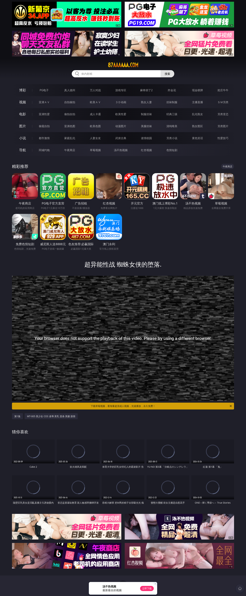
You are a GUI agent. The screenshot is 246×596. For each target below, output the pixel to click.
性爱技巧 (222, 138)
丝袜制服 (171, 102)
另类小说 (171, 138)
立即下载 (147, 588)
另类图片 (222, 126)
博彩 (22, 90)
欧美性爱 (120, 114)
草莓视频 (95, 150)
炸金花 (172, 90)
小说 (22, 138)
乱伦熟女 (197, 114)
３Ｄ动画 (120, 102)
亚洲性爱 (44, 114)
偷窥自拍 (44, 126)
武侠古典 (120, 138)
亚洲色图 (69, 126)
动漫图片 (120, 126)
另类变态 (222, 114)
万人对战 (95, 90)
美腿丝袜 (146, 126)
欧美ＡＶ (95, 102)
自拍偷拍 (69, 102)
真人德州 (69, 90)
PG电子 (44, 90)
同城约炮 (44, 150)
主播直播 (197, 102)
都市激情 (44, 138)
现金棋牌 (197, 90)
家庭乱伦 (69, 138)
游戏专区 (120, 90)
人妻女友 (95, 138)
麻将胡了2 (146, 90)
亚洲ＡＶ (44, 102)
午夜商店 (69, 150)
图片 (22, 126)
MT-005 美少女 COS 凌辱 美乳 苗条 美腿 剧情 (51, 416)
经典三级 (171, 114)
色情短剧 (171, 150)
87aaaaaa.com (123, 65)
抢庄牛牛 (222, 90)
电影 (22, 114)
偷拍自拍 (69, 114)
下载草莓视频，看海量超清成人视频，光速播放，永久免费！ (161, 406)
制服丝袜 (146, 114)
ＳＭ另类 (222, 102)
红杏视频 (146, 150)
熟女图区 (197, 126)
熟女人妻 (146, 102)
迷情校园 (146, 138)
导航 (22, 150)
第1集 (17, 416)
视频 (22, 102)
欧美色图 (95, 126)
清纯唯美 (171, 126)
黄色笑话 (197, 138)
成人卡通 (95, 114)
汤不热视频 (121, 150)
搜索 (167, 74)
